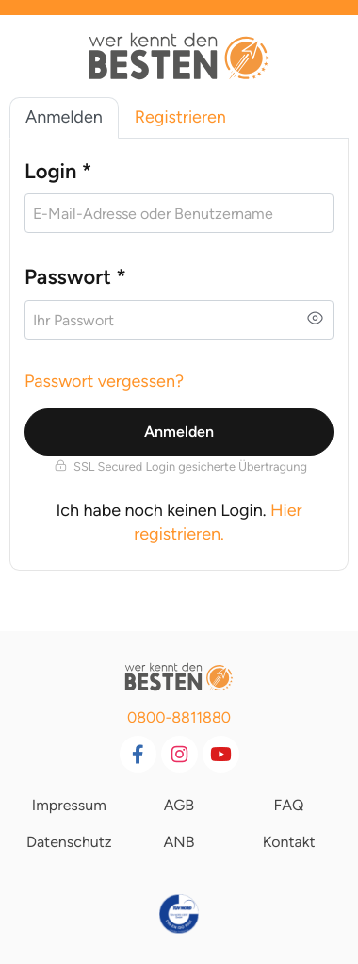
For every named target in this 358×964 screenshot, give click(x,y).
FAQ (289, 805)
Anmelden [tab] (64, 117)
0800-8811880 (179, 717)
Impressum (69, 805)
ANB (178, 842)
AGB (179, 805)
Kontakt (289, 842)
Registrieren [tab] (180, 117)
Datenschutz (69, 842)
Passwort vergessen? (104, 381)
